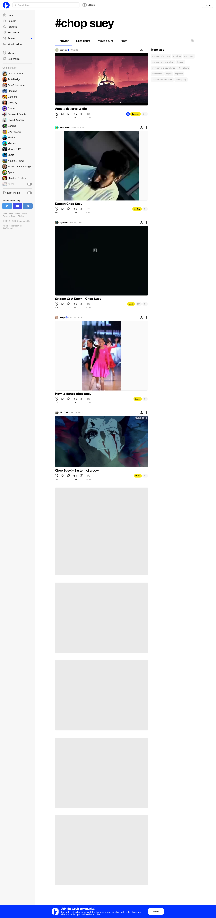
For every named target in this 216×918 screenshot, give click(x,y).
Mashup (137, 209)
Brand (17, 213)
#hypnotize (157, 73)
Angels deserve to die (71, 109)
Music (131, 304)
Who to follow (12, 44)
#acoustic (188, 56)
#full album (184, 68)
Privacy (6, 216)
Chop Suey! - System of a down (78, 471)
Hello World (65, 128)
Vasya (62, 318)
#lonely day (181, 79)
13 (144, 114)
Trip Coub (64, 412)
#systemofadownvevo (162, 79)
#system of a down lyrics (163, 68)
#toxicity (177, 56)
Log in (207, 5)
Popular (9, 21)
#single (180, 62)
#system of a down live (162, 62)
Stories (17, 38)
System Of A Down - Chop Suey (78, 299)
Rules (13, 216)
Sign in (156, 911)
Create (88, 5)
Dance (137, 399)
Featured (10, 27)
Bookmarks (11, 59)
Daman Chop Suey (68, 204)
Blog (5, 213)
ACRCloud (7, 228)
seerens (63, 50)
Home (8, 15)
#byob (169, 73)
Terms (24, 213)
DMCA (21, 216)
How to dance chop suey (73, 394)
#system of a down (161, 56)
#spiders (179, 73)
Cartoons (135, 114)
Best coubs (11, 33)
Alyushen (64, 223)
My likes (9, 53)
